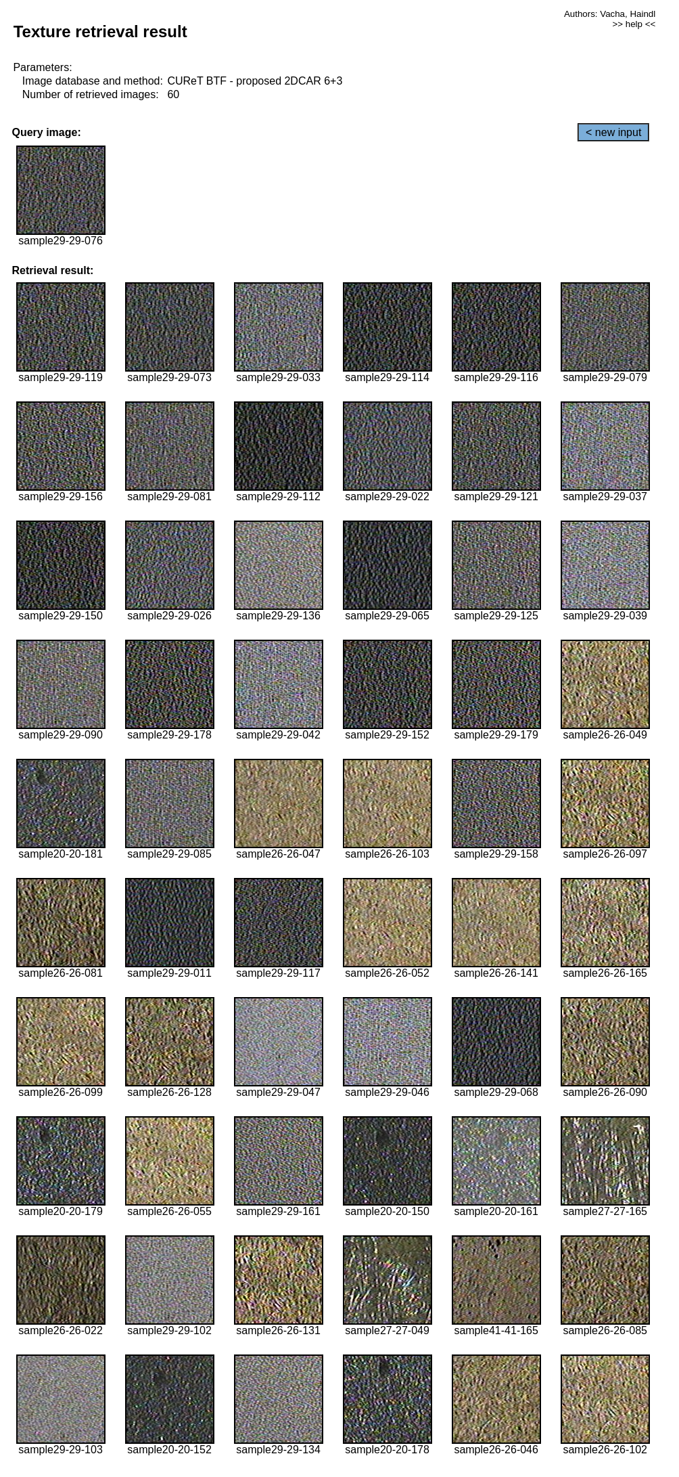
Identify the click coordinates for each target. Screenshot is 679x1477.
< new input (613, 132)
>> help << (633, 24)
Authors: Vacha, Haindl (609, 14)
